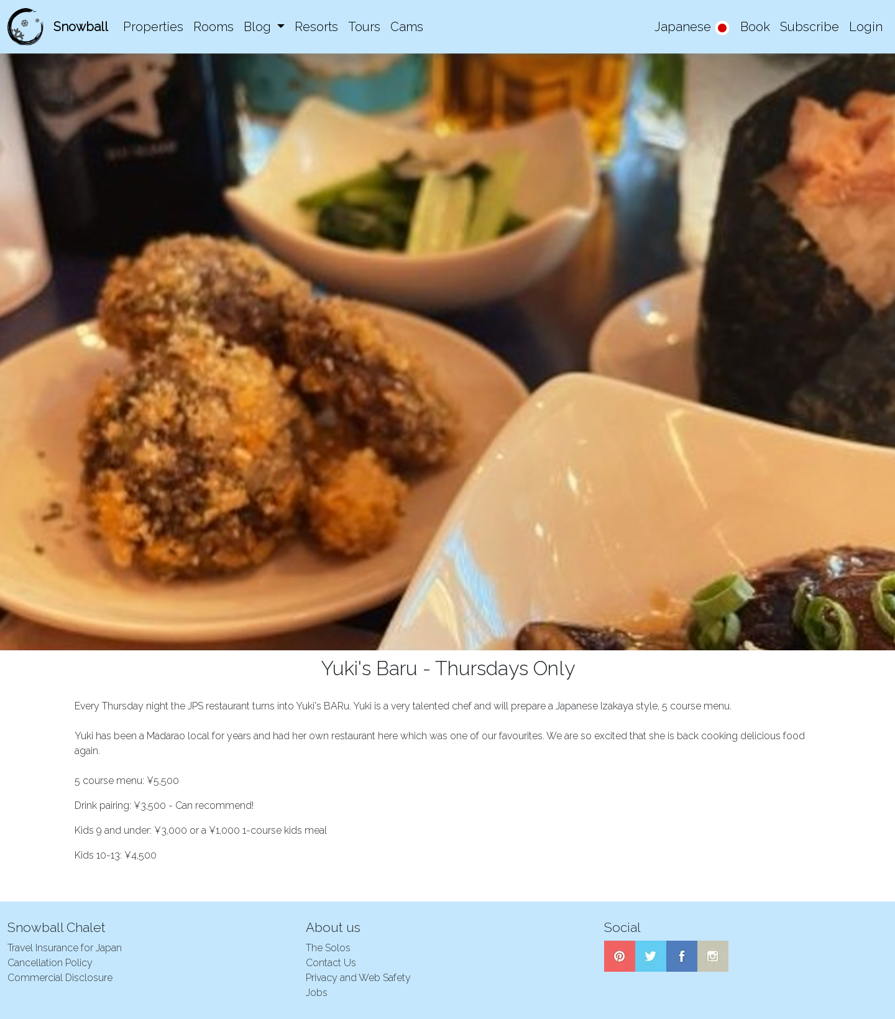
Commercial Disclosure (59, 978)
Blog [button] (259, 26)
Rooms (213, 26)
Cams (406, 26)
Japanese (692, 27)
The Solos (328, 948)
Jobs (317, 992)
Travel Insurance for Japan (64, 948)
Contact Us (331, 963)
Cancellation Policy (50, 963)
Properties (153, 26)
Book (755, 26)
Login (866, 26)
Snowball (80, 26)
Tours (364, 26)
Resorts (316, 26)
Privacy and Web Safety (358, 978)
